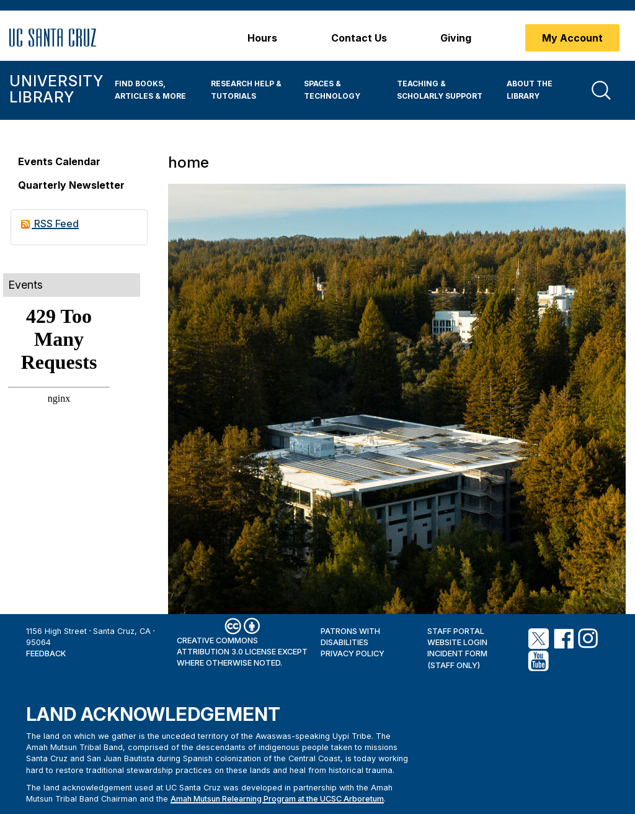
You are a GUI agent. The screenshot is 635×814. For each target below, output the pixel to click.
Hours (262, 38)
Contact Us (359, 38)
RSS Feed (50, 223)
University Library (56, 89)
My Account (572, 38)
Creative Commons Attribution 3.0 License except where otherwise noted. (242, 652)
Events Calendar (59, 161)
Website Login (457, 642)
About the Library (530, 90)
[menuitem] (153, 90)
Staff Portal (455, 631)
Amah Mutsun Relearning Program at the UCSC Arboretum (277, 798)
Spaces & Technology (332, 90)
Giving (455, 38)
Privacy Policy (352, 653)
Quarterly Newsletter (71, 185)
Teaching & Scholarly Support (439, 90)
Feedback (46, 653)
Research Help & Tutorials (246, 90)
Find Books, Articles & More (150, 90)
